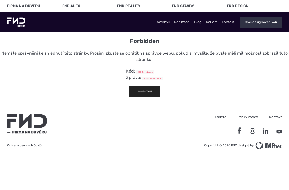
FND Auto (71, 6)
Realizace (182, 22)
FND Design (238, 6)
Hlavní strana (144, 91)
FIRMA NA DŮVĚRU (23, 6)
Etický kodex (247, 117)
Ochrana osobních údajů (24, 145)
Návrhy (163, 22)
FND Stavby (183, 6)
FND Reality (128, 6)
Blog (198, 22)
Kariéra (211, 22)
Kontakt (228, 22)
